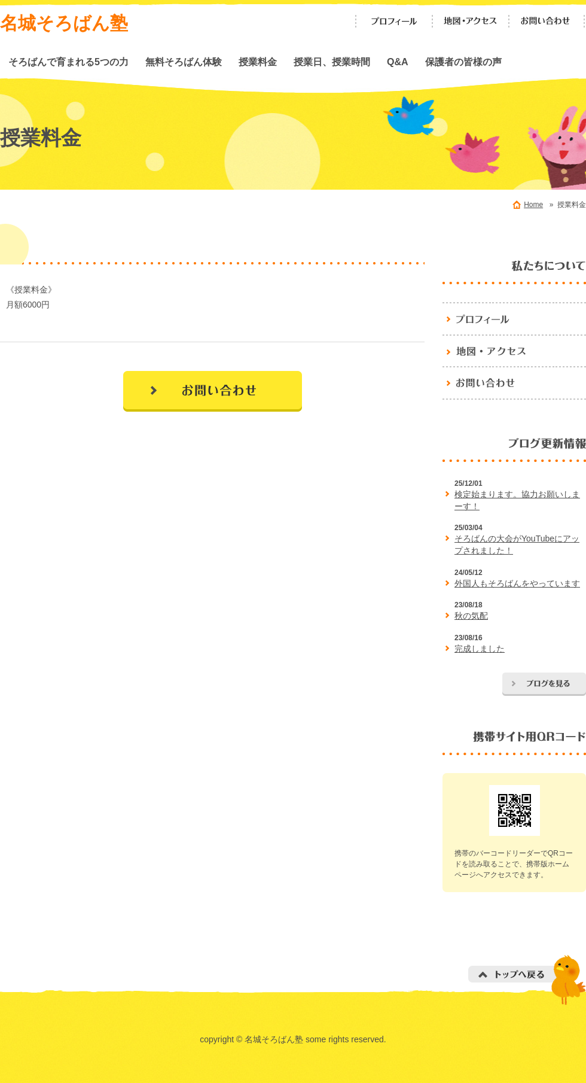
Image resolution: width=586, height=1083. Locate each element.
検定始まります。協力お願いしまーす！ (517, 500)
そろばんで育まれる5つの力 (68, 61)
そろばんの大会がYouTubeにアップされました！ (516, 544)
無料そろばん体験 (183, 61)
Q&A (397, 61)
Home (533, 204)
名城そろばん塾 (64, 23)
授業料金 (258, 61)
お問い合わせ (547, 21)
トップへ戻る (527, 979)
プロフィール (394, 21)
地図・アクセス (470, 21)
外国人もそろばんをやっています (517, 583)
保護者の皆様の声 (463, 61)
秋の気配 (471, 615)
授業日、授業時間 (332, 61)
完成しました (479, 648)
